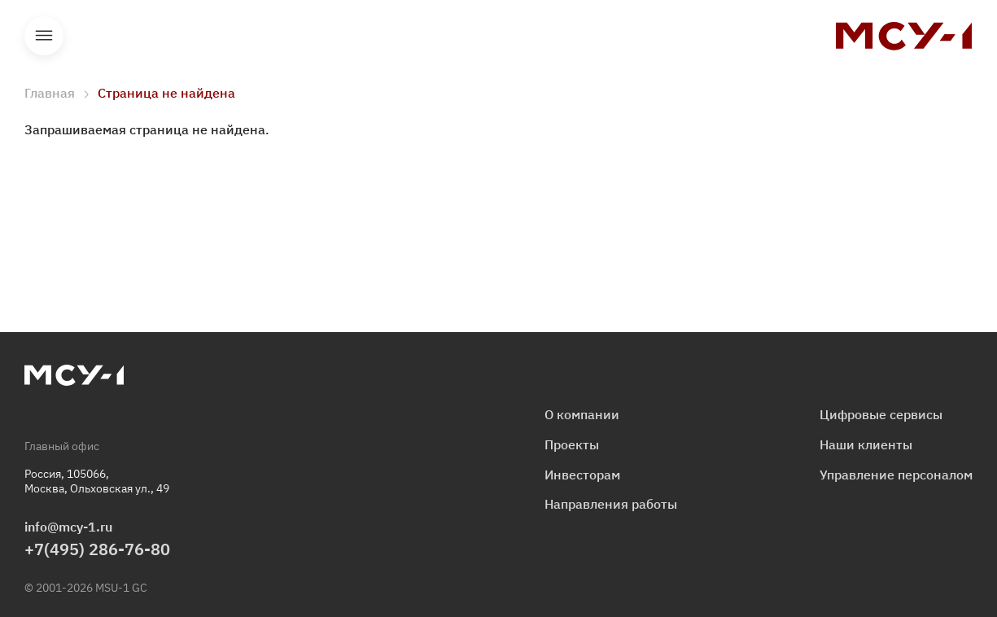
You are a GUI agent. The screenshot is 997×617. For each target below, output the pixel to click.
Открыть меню (43, 35)
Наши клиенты (866, 444)
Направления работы (610, 504)
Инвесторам (582, 474)
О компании (581, 414)
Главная (49, 93)
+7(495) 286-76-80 (97, 549)
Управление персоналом (896, 474)
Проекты (571, 444)
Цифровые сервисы (881, 414)
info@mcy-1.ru (68, 527)
